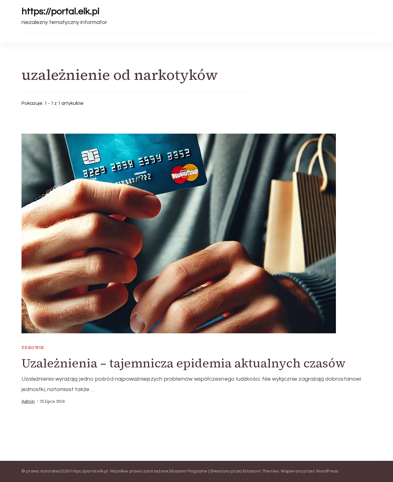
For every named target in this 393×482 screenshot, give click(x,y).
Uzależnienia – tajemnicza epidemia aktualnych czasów (183, 363)
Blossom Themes (261, 471)
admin (28, 401)
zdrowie (32, 347)
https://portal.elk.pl (60, 11)
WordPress (327, 471)
